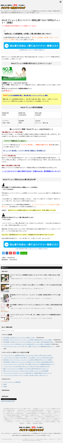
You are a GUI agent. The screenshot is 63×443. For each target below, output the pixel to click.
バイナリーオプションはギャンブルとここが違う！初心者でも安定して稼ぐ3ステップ (25, 375)
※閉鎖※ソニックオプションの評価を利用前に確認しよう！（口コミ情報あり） (21, 418)
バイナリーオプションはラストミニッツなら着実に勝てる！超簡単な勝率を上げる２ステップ (27, 373)
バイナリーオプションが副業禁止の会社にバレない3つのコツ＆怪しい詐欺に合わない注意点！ (27, 355)
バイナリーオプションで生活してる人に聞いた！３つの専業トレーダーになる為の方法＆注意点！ (28, 357)
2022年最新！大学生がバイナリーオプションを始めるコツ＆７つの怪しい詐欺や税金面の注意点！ (28, 342)
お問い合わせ (10, 421)
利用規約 (29, 423)
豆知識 (5, 386)
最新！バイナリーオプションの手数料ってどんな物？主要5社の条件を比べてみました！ (26, 368)
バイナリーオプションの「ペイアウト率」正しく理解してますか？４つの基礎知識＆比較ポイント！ (29, 346)
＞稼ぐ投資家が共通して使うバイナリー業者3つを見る (31, 245)
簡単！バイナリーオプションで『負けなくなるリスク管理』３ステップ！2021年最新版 (25, 371)
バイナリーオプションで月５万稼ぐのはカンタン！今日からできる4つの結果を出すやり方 (26, 366)
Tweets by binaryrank (8, 401)
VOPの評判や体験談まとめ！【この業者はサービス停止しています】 (41, 413)
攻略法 (5, 384)
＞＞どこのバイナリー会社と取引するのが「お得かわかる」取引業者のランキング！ (31, 171)
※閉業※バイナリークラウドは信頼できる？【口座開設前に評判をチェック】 (42, 416)
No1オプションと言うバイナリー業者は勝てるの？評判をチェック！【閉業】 (34, 411)
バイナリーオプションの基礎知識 (12, 382)
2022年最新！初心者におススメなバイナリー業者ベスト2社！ (19, 337)
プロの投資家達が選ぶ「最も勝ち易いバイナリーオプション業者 (28, 95)
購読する (5, 267)
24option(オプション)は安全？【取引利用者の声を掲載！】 (31, 410)
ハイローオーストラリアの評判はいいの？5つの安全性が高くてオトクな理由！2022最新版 (26, 344)
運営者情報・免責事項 (38, 423)
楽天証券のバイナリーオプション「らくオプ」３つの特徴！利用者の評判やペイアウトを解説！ (28, 340)
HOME (3, 16)
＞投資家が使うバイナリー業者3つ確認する (31, 46)
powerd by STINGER (35, 440)
